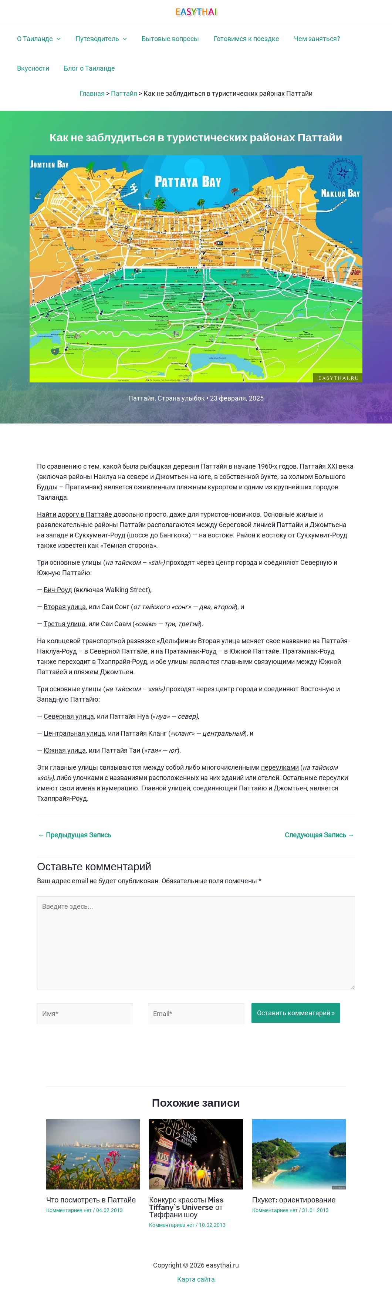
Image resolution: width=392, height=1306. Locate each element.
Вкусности (338, 41)
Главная (92, 102)
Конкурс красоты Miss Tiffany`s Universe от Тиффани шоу (186, 1216)
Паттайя (124, 102)
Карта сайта (196, 1288)
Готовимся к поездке (225, 41)
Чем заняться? (290, 41)
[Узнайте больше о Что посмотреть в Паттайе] (93, 1162)
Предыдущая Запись (74, 843)
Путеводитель (92, 41)
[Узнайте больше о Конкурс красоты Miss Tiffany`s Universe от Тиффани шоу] (196, 1162)
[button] (54, 41)
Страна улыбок (181, 407)
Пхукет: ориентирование (294, 1208)
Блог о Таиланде (39, 75)
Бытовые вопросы (155, 41)
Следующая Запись (319, 843)
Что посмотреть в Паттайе (91, 1208)
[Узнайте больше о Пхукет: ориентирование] (299, 1162)
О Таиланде (36, 41)
